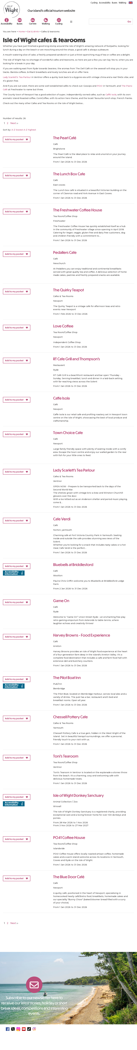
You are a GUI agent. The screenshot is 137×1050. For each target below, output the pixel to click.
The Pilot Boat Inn (67, 677)
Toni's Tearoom (65, 756)
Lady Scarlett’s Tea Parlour (17, 77)
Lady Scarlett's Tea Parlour (74, 470)
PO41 (99, 86)
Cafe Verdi (61, 519)
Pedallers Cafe (65, 252)
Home (21, 31)
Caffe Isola (61, 398)
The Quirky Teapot (68, 290)
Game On (61, 600)
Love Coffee (63, 326)
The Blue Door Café (68, 876)
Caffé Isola (110, 94)
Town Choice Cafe (68, 432)
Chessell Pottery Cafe (70, 716)
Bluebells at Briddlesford (73, 564)
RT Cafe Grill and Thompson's (76, 359)
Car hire (32, 23)
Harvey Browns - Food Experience (81, 635)
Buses (19, 23)
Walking (46, 23)
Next (14, 123)
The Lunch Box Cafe (69, 174)
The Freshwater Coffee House (77, 210)
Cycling (58, 23)
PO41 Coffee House (69, 837)
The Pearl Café (64, 137)
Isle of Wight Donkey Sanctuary (78, 795)
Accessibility (6, 23)
